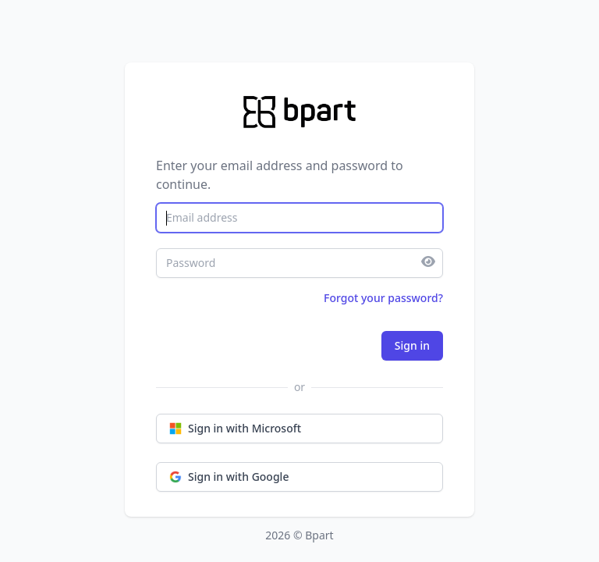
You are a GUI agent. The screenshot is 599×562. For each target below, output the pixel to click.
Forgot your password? (383, 297)
